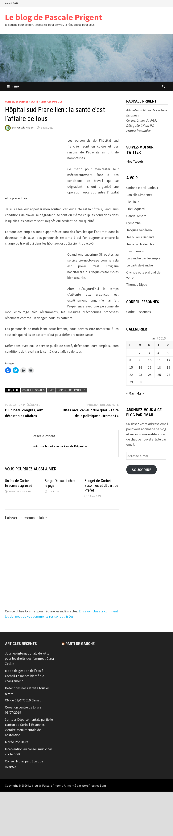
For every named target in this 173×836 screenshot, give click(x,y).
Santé (34, 101)
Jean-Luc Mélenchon (140, 244)
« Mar (130, 393)
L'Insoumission (136, 251)
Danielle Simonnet (139, 195)
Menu (13, 86)
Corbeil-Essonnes (16, 101)
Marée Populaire (16, 742)
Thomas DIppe (136, 284)
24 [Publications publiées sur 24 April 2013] (149, 374)
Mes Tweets (135, 161)
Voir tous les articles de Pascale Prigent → (60, 446)
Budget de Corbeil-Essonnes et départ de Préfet (101, 485)
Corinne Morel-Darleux (142, 187)
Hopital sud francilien (71, 390)
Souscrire (141, 469)
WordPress (89, 785)
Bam (103, 785)
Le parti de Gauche (139, 265)
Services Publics (51, 101)
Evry (51, 390)
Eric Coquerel (135, 209)
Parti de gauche (80, 643)
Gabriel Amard (136, 216)
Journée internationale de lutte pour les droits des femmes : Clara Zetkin (29, 658)
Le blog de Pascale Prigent (53, 17)
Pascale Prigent (25, 127)
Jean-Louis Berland (140, 237)
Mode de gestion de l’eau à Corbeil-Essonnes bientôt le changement (24, 675)
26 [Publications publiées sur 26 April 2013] (168, 374)
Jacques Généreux (139, 230)
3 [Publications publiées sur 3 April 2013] (149, 353)
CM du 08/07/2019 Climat (23, 700)
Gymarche (133, 223)
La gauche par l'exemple (143, 258)
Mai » (140, 393)
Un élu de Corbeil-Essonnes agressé (18, 483)
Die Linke (132, 202)
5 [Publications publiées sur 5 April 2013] (167, 353)
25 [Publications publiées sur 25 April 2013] (159, 374)
